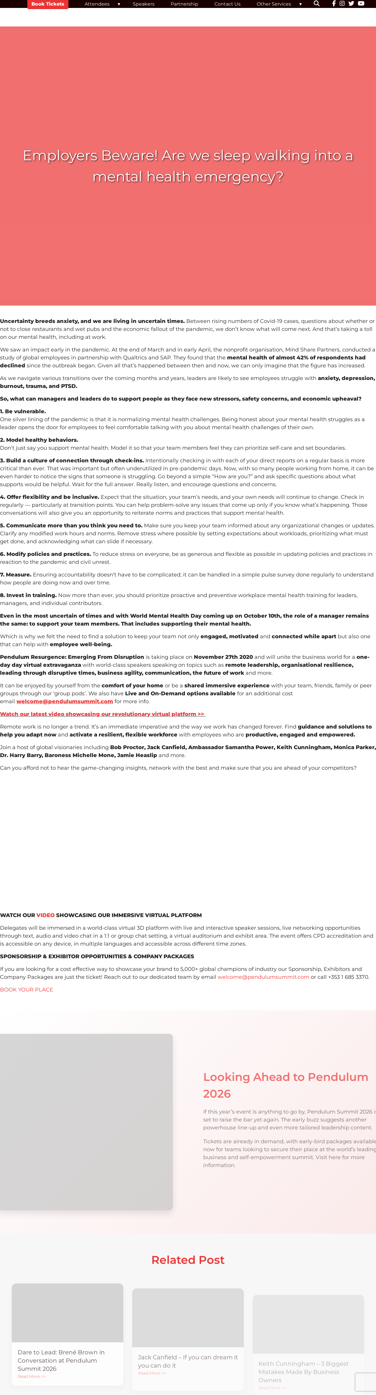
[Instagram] (342, 4)
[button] (320, 4)
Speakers (144, 4)
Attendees (97, 4)
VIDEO (45, 915)
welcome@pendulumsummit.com (263, 977)
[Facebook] (334, 4)
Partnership (184, 4)
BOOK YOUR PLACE (26, 989)
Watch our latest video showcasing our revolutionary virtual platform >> (103, 714)
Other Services (274, 4)
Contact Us (227, 4)
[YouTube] (361, 4)
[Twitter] (351, 4)
